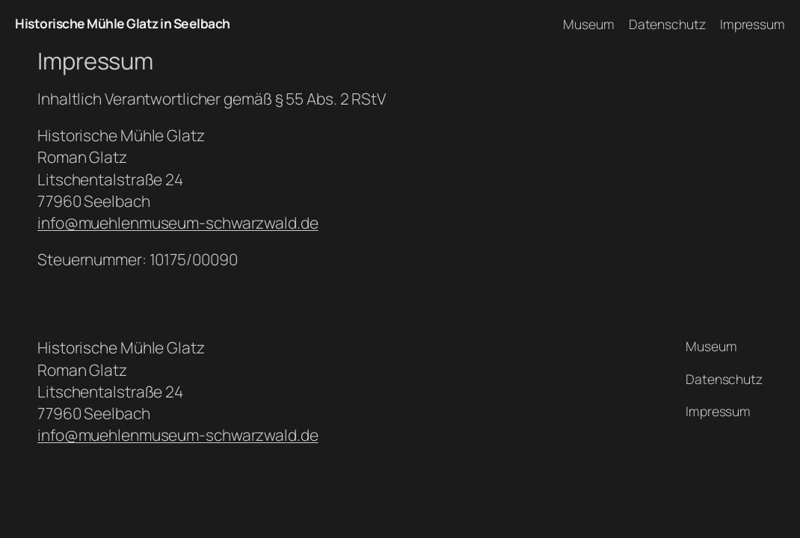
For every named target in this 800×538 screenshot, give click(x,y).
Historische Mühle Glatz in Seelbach (122, 23)
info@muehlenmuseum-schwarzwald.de (178, 222)
